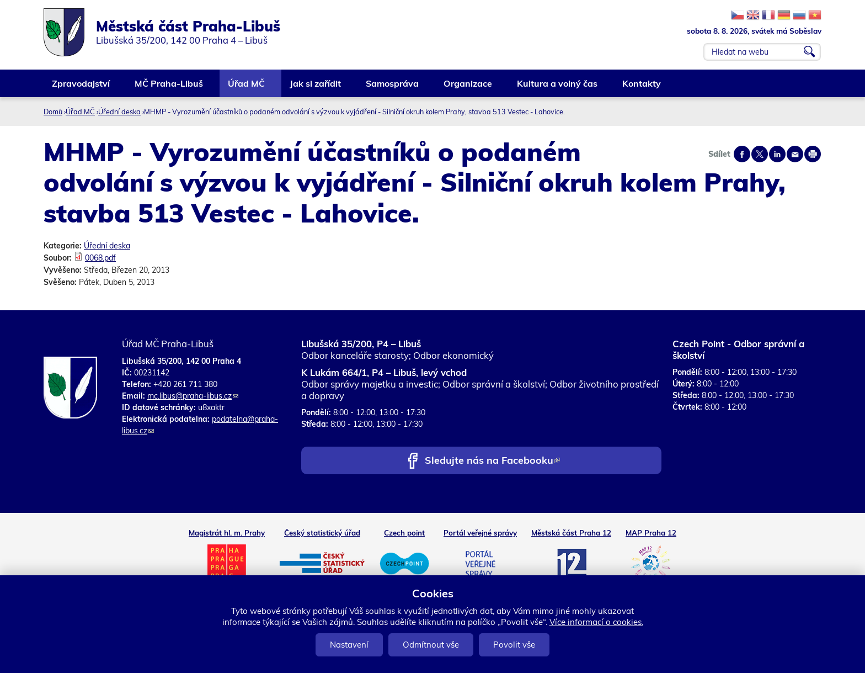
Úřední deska (119, 111)
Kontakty (642, 87)
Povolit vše (514, 644)
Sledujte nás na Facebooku (492, 461)
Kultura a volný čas (558, 87)
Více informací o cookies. (596, 622)
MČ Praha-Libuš (169, 87)
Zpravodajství (81, 87)
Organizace (468, 87)
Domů (53, 111)
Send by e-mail (795, 154)
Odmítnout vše (431, 644)
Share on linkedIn (777, 154)
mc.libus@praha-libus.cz (192, 396)
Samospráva (392, 87)
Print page (812, 154)
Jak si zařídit (315, 87)
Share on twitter (759, 154)
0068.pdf (100, 258)
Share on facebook (742, 154)
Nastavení (349, 644)
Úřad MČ (247, 87)
